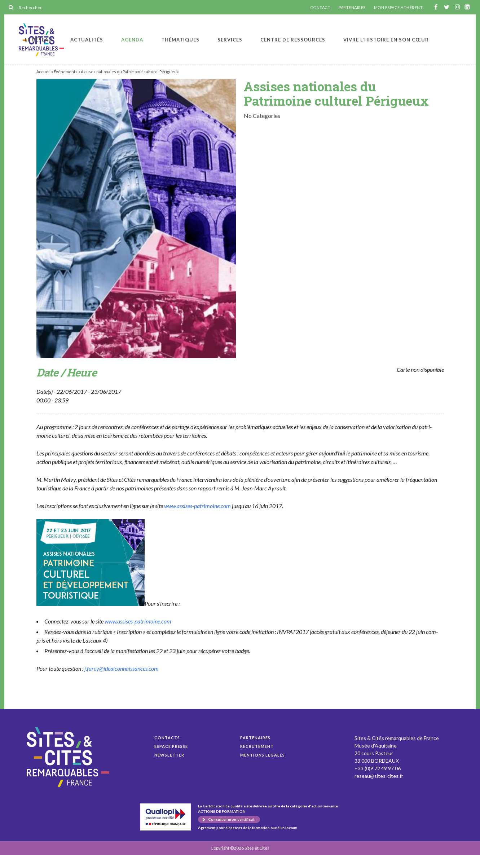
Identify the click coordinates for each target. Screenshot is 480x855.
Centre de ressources (292, 40)
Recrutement (257, 746)
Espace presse (171, 746)
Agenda (132, 40)
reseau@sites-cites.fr (379, 776)
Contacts (167, 737)
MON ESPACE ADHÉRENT (398, 7)
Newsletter (169, 755)
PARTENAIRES (352, 7)
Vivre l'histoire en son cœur (386, 40)
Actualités (86, 40)
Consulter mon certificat (231, 819)
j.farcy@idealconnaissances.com (121, 668)
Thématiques (180, 40)
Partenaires (255, 737)
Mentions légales (262, 755)
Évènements (66, 71)
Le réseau (38, 40)
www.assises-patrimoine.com (197, 505)
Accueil (43, 71)
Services (229, 40)
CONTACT (320, 7)
